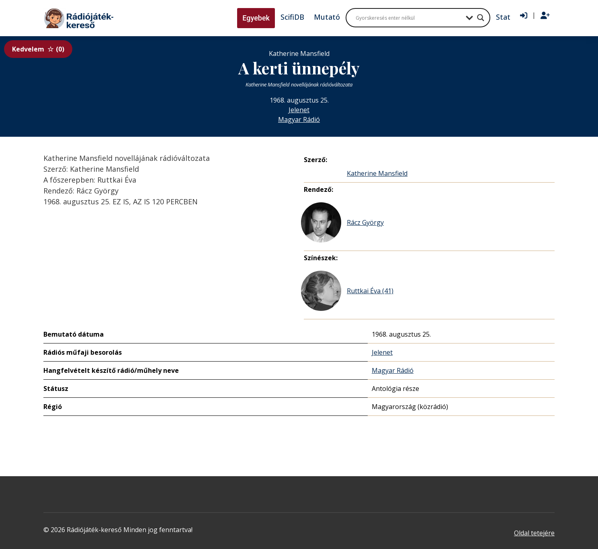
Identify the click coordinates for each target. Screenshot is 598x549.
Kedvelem (38, 49)
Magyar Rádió (299, 119)
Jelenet (299, 109)
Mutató (327, 17)
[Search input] (409, 17)
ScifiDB (292, 17)
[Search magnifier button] (480, 17)
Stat (503, 17)
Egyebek (256, 18)
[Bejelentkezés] (523, 15)
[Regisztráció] (545, 15)
